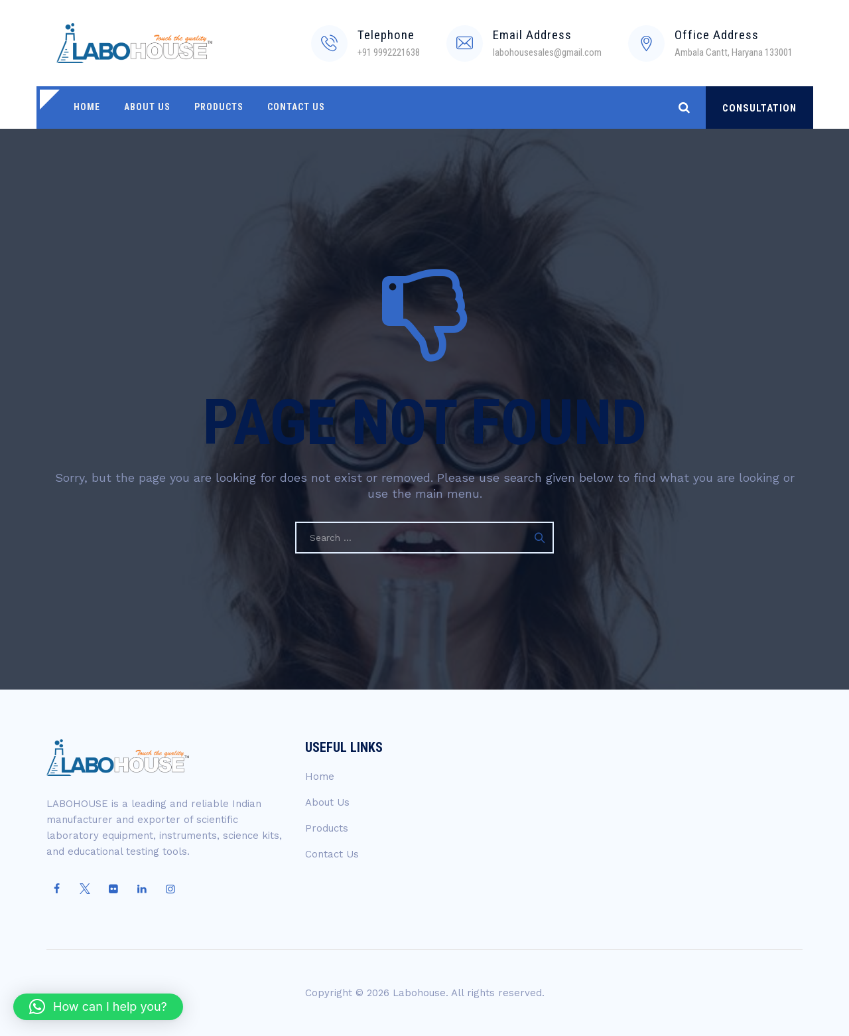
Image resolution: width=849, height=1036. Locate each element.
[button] (98, 1007)
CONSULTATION (759, 108)
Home (86, 107)
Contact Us (293, 107)
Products (216, 107)
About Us (146, 107)
